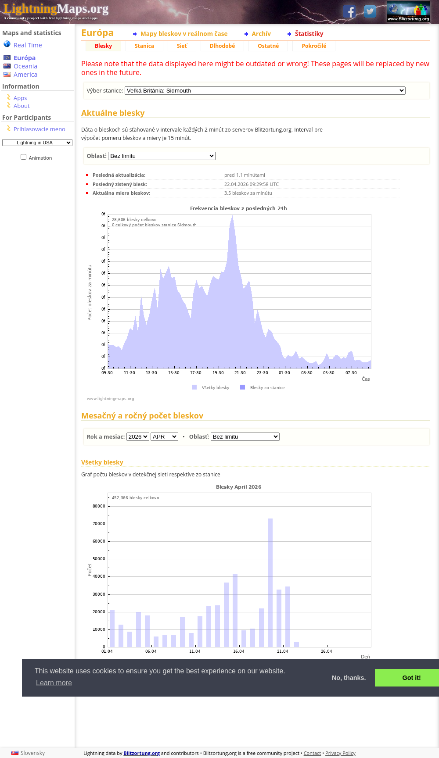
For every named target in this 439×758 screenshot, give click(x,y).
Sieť (182, 46)
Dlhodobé (222, 46)
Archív (261, 33)
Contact (312, 753)
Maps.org (56, 8)
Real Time (28, 45)
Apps (20, 98)
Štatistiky (309, 33)
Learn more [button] (54, 682)
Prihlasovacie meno (39, 129)
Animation (42, 157)
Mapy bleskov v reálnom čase (184, 33)
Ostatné (268, 46)
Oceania (25, 66)
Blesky (103, 46)
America (26, 74)
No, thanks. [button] (349, 677)
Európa (25, 58)
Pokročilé (314, 46)
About (22, 106)
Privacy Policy (340, 753)
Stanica (144, 46)
